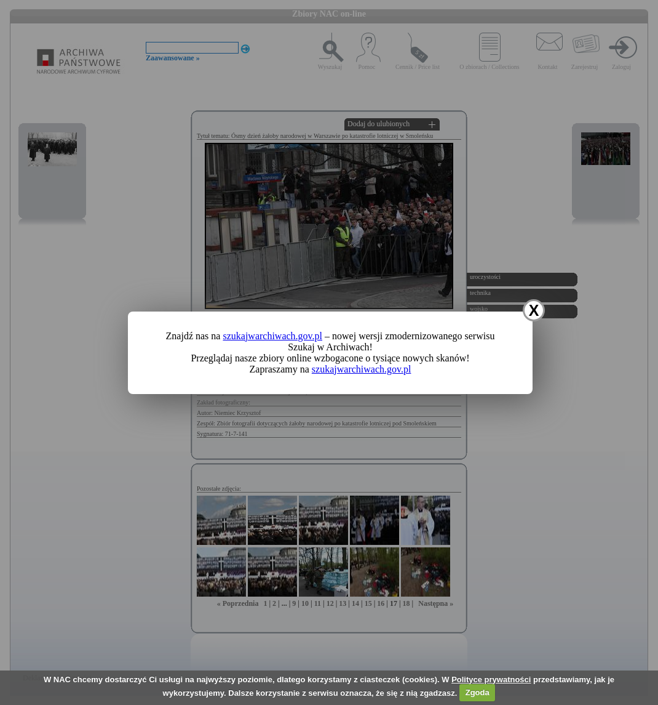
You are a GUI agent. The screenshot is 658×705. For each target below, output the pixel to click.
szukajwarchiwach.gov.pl (272, 336)
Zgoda (478, 692)
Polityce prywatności (491, 679)
